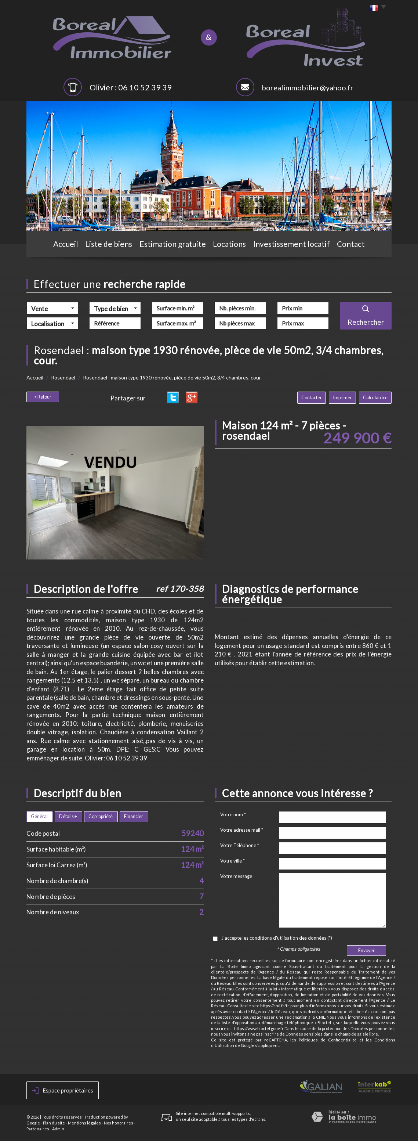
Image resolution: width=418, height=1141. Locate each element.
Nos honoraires (118, 1122)
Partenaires (37, 1128)
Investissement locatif (291, 243)
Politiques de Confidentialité (328, 1039)
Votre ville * (232, 861)
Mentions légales (84, 1122)
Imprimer (342, 397)
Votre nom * (233, 814)
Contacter (312, 397)
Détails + (68, 816)
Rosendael (63, 377)
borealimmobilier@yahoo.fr (307, 87)
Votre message (236, 876)
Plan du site (54, 1122)
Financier (133, 816)
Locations (229, 243)
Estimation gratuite (172, 243)
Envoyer (366, 950)
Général (39, 816)
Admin (58, 1128)
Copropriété (100, 816)
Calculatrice (375, 397)
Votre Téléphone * (239, 845)
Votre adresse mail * (241, 830)
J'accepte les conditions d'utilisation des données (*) (276, 938)
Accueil (65, 243)
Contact (351, 243)
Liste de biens (108, 243)
